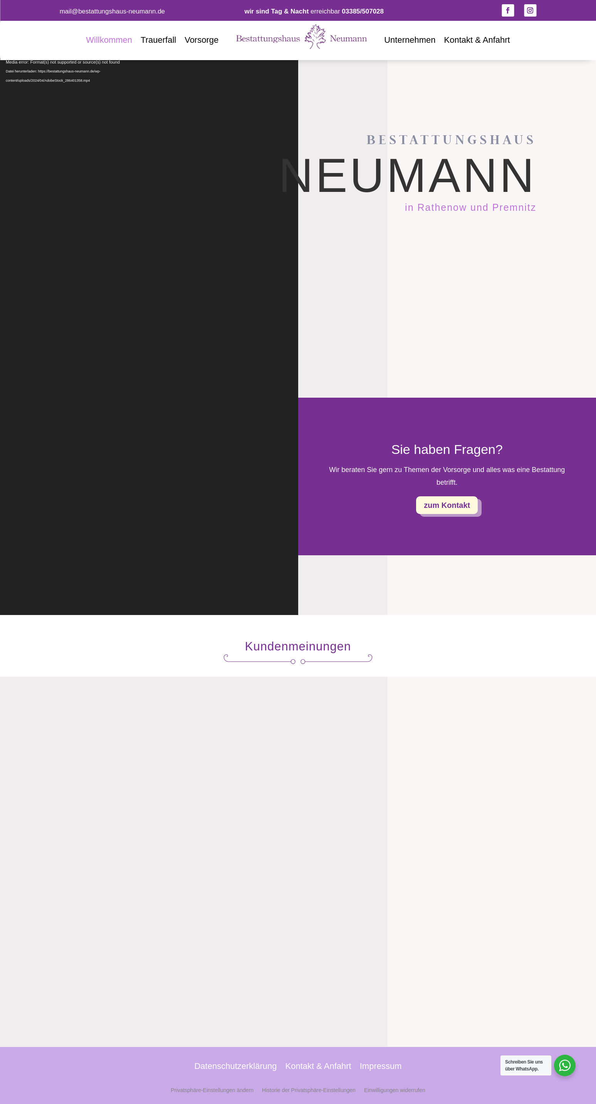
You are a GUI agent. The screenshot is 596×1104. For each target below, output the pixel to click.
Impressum (381, 1067)
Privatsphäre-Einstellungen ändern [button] (212, 1090)
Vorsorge (201, 40)
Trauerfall (158, 40)
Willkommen (109, 40)
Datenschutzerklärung (235, 1067)
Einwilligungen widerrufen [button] (394, 1090)
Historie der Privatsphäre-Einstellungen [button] (309, 1090)
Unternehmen (409, 40)
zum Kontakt (447, 505)
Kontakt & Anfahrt (477, 40)
